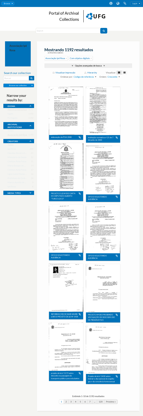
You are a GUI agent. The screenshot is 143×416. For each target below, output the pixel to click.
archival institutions (15, 125)
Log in (135, 3)
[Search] (68, 30)
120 (101, 401)
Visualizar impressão (64, 72)
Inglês (10, 114)
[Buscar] (103, 30)
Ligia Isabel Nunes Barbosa (21, 174)
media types (14, 192)
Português (12, 118)
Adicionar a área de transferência (79, 137)
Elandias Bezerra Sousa (19, 153)
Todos (11, 131)
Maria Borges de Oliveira (20, 166)
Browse (7, 3)
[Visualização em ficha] (119, 72)
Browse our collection (18, 85)
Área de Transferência (124, 3)
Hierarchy (90, 72)
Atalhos (110, 3)
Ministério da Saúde (17, 157)
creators (13, 141)
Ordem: (103, 76)
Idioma (117, 3)
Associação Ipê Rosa (17, 135)
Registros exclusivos (17, 110)
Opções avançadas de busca (88, 65)
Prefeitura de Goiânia (18, 178)
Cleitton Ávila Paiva (17, 162)
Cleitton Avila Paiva (17, 170)
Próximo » (111, 401)
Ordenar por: (66, 76)
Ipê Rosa (12, 149)
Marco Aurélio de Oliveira (20, 183)
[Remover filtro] (66, 58)
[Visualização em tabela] (124, 72)
